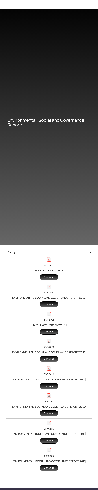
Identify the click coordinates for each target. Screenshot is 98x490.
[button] (93, 4)
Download (49, 277)
